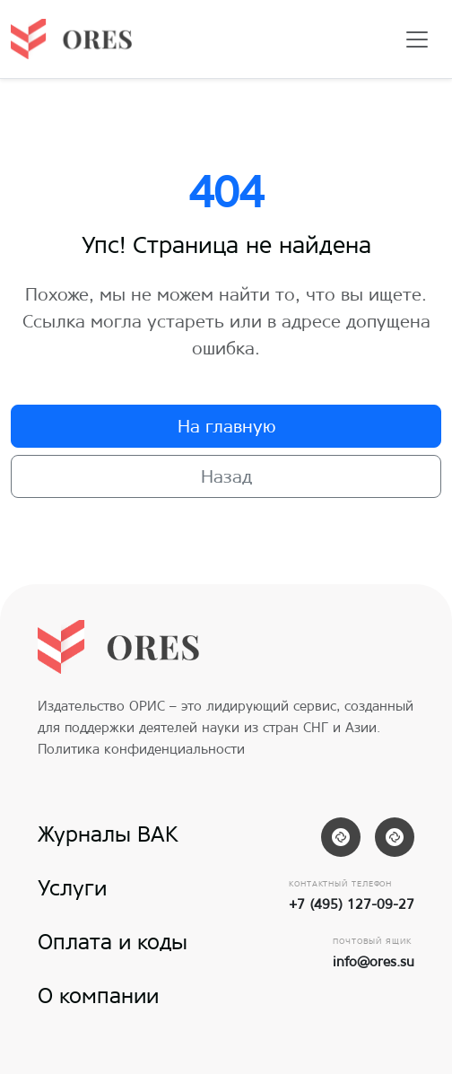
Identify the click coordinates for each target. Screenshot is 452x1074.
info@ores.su (373, 961)
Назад (226, 476)
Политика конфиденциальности (141, 748)
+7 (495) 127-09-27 (351, 903)
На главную (226, 426)
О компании (98, 995)
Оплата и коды (112, 941)
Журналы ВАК (108, 833)
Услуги (72, 887)
